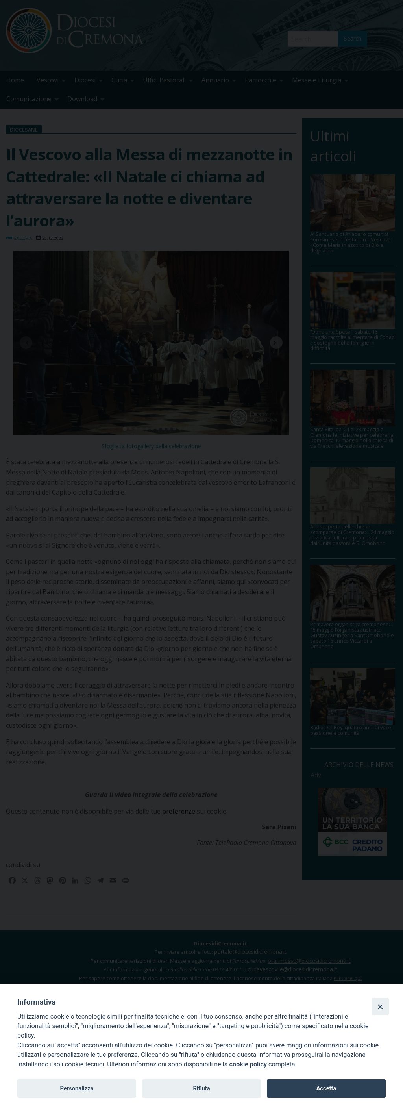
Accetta (326, 1088)
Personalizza (76, 1088)
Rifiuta (201, 1088)
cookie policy (248, 1064)
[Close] (380, 1006)
